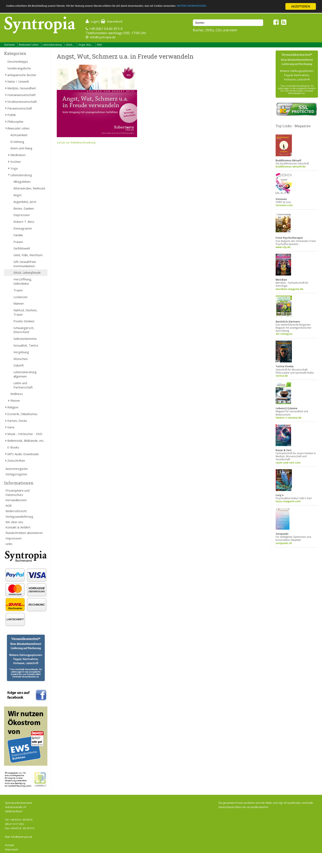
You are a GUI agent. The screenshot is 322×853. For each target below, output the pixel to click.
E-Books (13, 447)
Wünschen (20, 359)
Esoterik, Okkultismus (22, 414)
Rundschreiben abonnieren (24, 533)
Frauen (18, 242)
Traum (18, 290)
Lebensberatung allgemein (25, 374)
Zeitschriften (16, 460)
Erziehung (17, 142)
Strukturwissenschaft (22, 102)
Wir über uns (14, 522)
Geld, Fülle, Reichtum (28, 255)
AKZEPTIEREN (300, 6)
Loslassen (20, 297)
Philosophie (15, 121)
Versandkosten (16, 500)
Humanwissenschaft (21, 95)
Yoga (13, 168)
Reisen (15, 400)
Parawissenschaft (19, 108)
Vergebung (21, 352)
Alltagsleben (22, 181)
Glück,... (70, 44)
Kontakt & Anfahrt (18, 527)
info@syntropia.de (103, 37)
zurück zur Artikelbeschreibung (76, 142)
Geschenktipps (17, 61)
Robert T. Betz (23, 222)
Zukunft (18, 365)
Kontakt (9, 845)
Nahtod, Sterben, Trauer (25, 312)
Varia (10, 427)
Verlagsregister (16, 474)
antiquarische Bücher (21, 75)
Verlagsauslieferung (19, 516)
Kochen (15, 162)
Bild (99, 44)
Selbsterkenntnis (25, 339)
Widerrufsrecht (16, 511)
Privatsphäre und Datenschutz (17, 492)
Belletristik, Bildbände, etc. (25, 441)
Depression (21, 215)
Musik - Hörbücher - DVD (24, 434)
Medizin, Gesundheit (21, 88)
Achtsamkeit (18, 135)
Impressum (13, 538)
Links (8, 544)
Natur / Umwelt (18, 81)
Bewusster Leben (29, 44)
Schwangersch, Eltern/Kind (23, 330)
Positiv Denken (23, 321)
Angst (17, 195)
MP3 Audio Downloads (23, 454)
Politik (11, 115)
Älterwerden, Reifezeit (29, 188)
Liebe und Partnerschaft (23, 385)
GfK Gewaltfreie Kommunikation (24, 264)
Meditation (17, 155)
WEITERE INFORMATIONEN (244, 6)
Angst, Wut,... (86, 44)
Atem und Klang (21, 148)
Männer (18, 303)
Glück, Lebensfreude (26, 272)
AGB (8, 505)
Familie (18, 235)
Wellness (16, 394)
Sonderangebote (19, 68)
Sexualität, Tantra (25, 345)
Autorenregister (16, 469)
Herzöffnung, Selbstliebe (22, 281)
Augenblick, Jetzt (24, 202)
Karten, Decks (17, 421)
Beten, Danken (23, 208)
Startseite (9, 44)
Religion (12, 407)
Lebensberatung (52, 44)
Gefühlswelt (21, 248)
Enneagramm (22, 228)
